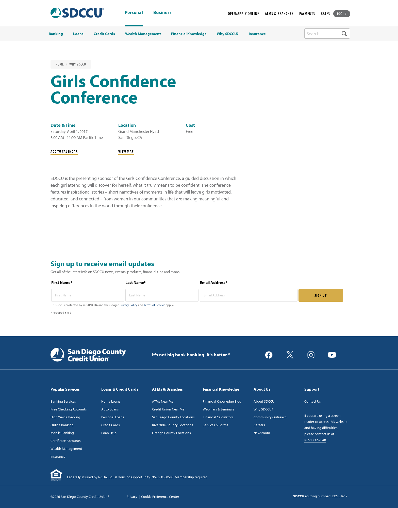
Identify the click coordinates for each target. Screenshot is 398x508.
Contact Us (312, 401)
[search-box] (327, 33)
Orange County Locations (171, 433)
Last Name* (135, 282)
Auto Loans (110, 409)
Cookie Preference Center (160, 496)
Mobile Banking (62, 433)
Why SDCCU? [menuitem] (228, 33)
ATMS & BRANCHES (279, 13)
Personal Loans (112, 417)
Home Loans (110, 401)
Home (60, 64)
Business (162, 12)
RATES (325, 13)
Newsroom (262, 433)
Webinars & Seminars (219, 409)
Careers (259, 425)
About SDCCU (264, 401)
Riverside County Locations (172, 425)
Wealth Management (66, 448)
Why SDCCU (77, 64)
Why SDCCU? (263, 409)
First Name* (61, 282)
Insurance (58, 456)
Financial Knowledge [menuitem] (189, 33)
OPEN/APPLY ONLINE (243, 13)
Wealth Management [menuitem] (143, 33)
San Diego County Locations (173, 417)
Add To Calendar (64, 151)
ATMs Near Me (162, 401)
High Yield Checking (65, 417)
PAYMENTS (307, 13)
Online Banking (62, 425)
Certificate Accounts (66, 440)
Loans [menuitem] (78, 33)
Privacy (132, 496)
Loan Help (109, 433)
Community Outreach (270, 417)
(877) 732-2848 (315, 440)
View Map (126, 151)
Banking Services (63, 401)
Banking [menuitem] (56, 33)
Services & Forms (215, 425)
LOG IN (342, 13)
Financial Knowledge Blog (222, 401)
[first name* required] (87, 295)
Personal (134, 12)
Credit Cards (110, 425)
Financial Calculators (218, 417)
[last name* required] (161, 295)
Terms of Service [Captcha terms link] (154, 305)
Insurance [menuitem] (257, 33)
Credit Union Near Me (168, 409)
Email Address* (213, 282)
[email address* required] (248, 295)
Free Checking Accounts (69, 409)
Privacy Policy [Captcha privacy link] (128, 305)
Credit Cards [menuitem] (104, 33)
